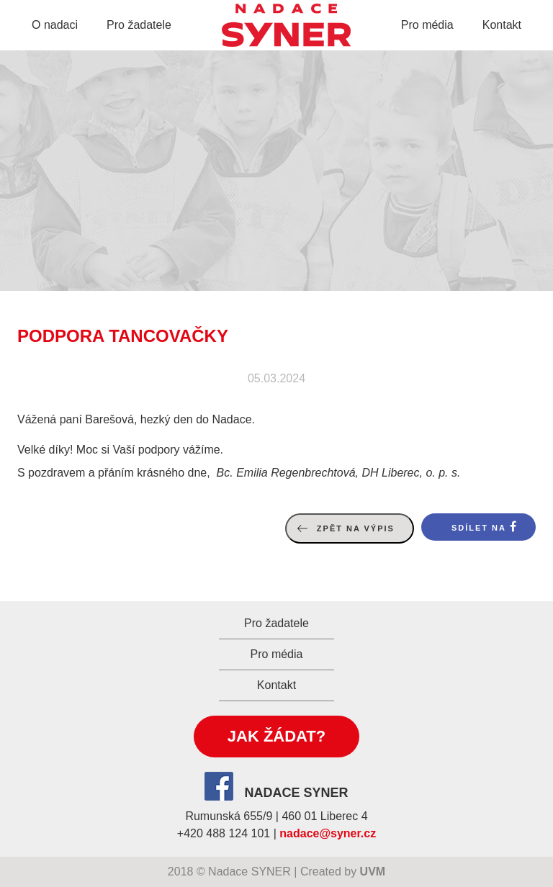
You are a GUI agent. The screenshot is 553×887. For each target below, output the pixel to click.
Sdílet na (478, 527)
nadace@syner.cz (327, 833)
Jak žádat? (276, 736)
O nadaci (55, 25)
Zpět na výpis (356, 528)
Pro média (427, 25)
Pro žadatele (139, 25)
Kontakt (501, 25)
